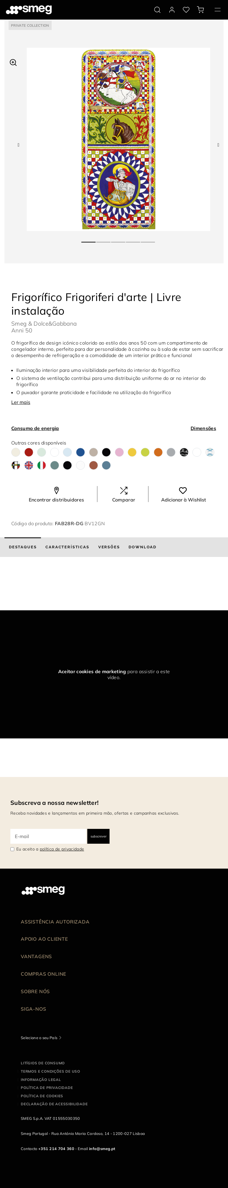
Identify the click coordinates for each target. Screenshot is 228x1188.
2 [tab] (104, 240)
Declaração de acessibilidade (54, 1104)
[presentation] (44, 588)
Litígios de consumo (43, 1063)
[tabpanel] (118, 139)
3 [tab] (118, 240)
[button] (13, 62)
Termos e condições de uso (50, 1071)
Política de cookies (42, 1096)
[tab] (22, 547)
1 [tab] (89, 240)
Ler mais (20, 402)
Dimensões (203, 428)
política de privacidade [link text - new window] (62, 849)
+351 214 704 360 (56, 1148)
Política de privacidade (47, 1087)
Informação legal (41, 1079)
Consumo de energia (35, 428)
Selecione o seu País (39, 1037)
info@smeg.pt (102, 1148)
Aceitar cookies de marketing (92, 671)
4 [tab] (133, 240)
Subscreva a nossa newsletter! (54, 802)
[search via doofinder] (157, 9)
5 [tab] (148, 240)
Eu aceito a (50, 849)
